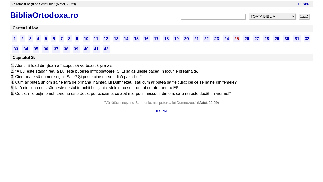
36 (46, 49)
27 (257, 39)
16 (146, 39)
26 (247, 39)
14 (126, 39)
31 (297, 39)
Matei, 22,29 (208, 103)
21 (196, 39)
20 (186, 39)
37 (56, 49)
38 (66, 49)
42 (106, 49)
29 (277, 39)
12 (106, 39)
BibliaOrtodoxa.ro (44, 15)
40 (86, 49)
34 (26, 49)
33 (16, 49)
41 (96, 49)
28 (267, 39)
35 (36, 49)
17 (156, 39)
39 (76, 49)
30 (287, 39)
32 (307, 39)
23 (216, 39)
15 (136, 39)
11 (96, 39)
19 (176, 39)
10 (86, 39)
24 (226, 39)
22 (206, 39)
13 (116, 39)
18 (166, 39)
